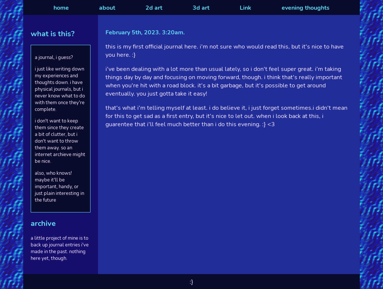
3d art (201, 8)
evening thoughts (306, 8)
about (107, 8)
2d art (153, 8)
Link (245, 8)
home (61, 8)
